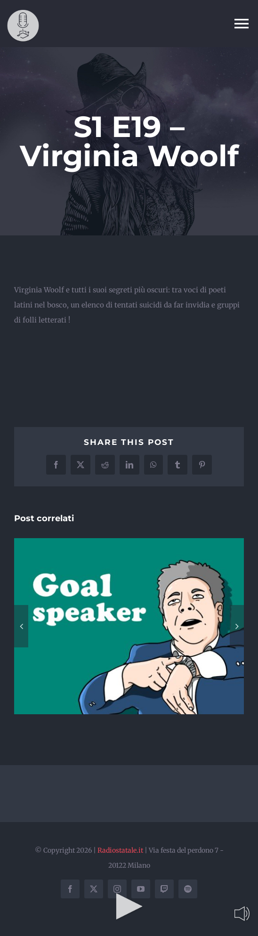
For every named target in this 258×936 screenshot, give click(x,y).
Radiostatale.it (120, 850)
